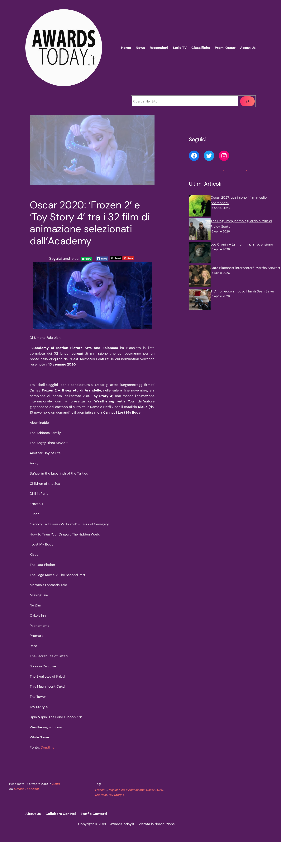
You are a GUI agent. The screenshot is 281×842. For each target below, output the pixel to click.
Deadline (47, 747)
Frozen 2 (101, 790)
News (56, 784)
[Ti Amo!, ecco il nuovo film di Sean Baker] (200, 300)
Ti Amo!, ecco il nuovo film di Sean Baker (242, 291)
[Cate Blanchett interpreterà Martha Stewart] (200, 277)
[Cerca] (247, 101)
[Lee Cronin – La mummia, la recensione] (200, 253)
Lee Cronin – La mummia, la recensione (242, 244)
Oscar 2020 (154, 790)
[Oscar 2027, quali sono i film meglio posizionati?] (200, 206)
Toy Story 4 (116, 795)
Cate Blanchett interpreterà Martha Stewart (245, 268)
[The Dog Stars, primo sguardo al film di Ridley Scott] (200, 230)
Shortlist (101, 795)
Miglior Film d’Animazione (127, 790)
